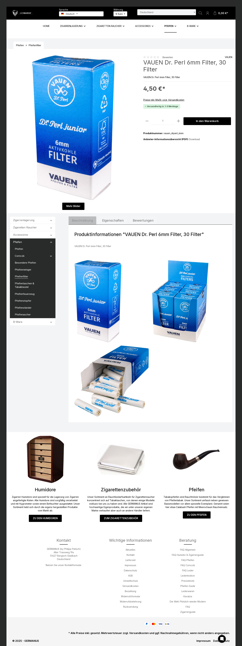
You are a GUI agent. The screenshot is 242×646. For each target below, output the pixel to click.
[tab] (82, 220)
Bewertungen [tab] (143, 220)
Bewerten (168, 57)
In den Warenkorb (207, 121)
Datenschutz (130, 570)
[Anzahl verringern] (147, 121)
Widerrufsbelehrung (130, 601)
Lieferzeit (130, 560)
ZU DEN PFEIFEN (197, 514)
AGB (130, 575)
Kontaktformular (73, 565)
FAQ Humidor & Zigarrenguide (188, 555)
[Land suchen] (166, 12)
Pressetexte (187, 580)
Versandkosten (130, 586)
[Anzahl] (163, 121)
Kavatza (187, 596)
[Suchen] (200, 13)
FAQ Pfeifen (187, 560)
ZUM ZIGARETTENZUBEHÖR (121, 518)
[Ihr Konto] (207, 13)
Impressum (130, 565)
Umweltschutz (130, 580)
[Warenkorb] (221, 13)
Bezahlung (130, 591)
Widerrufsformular (130, 596)
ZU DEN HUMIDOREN (45, 518)
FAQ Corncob (188, 565)
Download (194, 139)
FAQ (188, 606)
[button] (51, 219)
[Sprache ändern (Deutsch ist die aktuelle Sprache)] (81, 13)
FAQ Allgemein (187, 549)
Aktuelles (130, 549)
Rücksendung (130, 606)
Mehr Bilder (73, 206)
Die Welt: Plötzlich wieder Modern (188, 601)
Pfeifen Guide (187, 586)
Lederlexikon (188, 575)
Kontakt (131, 555)
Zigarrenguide (187, 612)
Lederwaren (187, 591)
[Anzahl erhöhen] (178, 121)
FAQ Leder (188, 570)
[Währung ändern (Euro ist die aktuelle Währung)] (120, 13)
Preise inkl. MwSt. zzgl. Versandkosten (163, 99)
